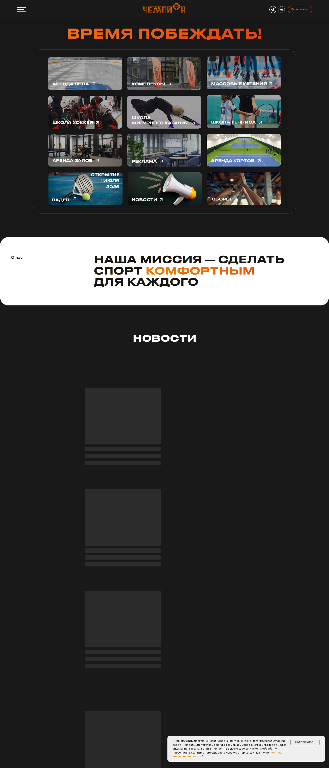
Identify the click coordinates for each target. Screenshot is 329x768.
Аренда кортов (233, 161)
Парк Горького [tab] (217, 669)
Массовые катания (239, 84)
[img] (244, 188)
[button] (31, 731)
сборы (221, 199)
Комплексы (148, 84)
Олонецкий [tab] (175, 671)
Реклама (144, 162)
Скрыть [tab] (116, 671)
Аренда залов (72, 161)
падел (60, 200)
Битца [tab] (197, 671)
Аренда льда (70, 84)
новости (144, 200)
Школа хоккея (72, 123)
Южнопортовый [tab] (144, 671)
